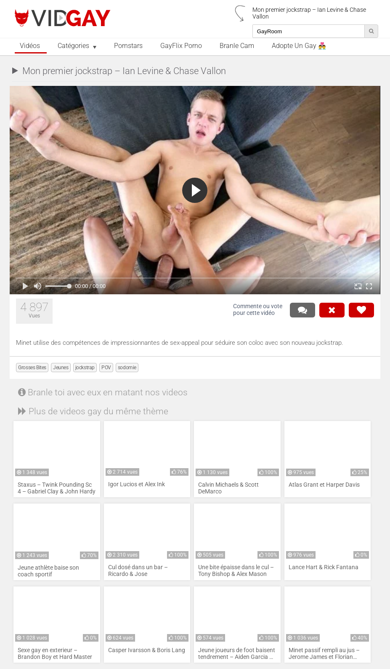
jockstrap (85, 367)
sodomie (127, 367)
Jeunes (61, 367)
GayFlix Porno (181, 46)
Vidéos (30, 46)
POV (106, 367)
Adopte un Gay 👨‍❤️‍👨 (299, 46)
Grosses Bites (32, 367)
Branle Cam (237, 46)
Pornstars (128, 46)
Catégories (73, 46)
